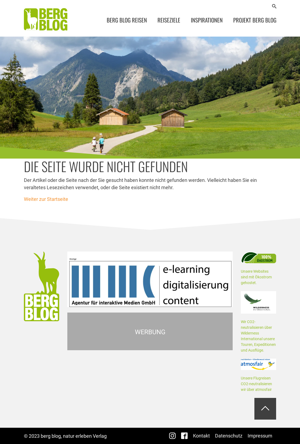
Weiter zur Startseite (46, 199)
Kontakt (201, 436)
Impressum (260, 436)
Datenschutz (228, 436)
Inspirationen (207, 20)
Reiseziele (168, 20)
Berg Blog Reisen (127, 20)
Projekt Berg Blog (254, 20)
